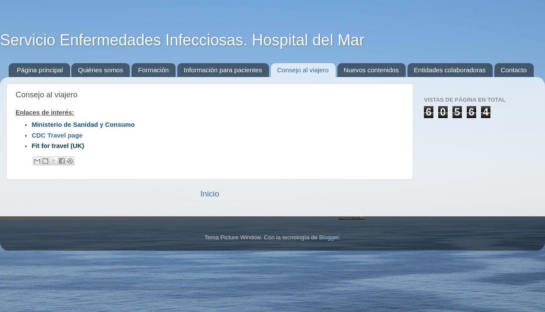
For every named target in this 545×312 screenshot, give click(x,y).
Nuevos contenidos (371, 70)
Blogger (329, 237)
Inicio (209, 193)
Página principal (40, 70)
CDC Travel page (57, 135)
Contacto (514, 70)
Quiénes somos (100, 70)
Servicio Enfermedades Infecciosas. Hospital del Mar (182, 40)
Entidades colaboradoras (450, 70)
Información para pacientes (223, 70)
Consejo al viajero (303, 70)
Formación (153, 70)
